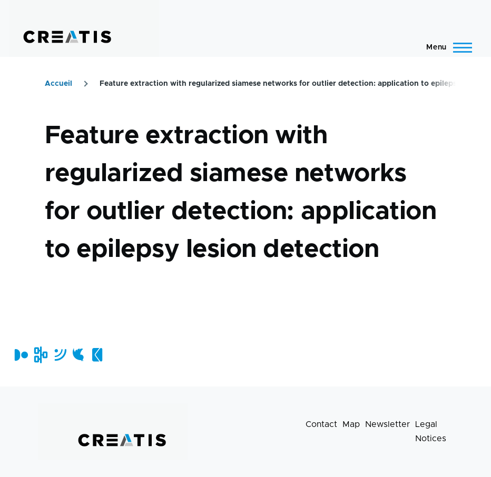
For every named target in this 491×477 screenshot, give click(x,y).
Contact (321, 424)
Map (351, 424)
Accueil (58, 83)
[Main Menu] (446, 47)
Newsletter (387, 424)
